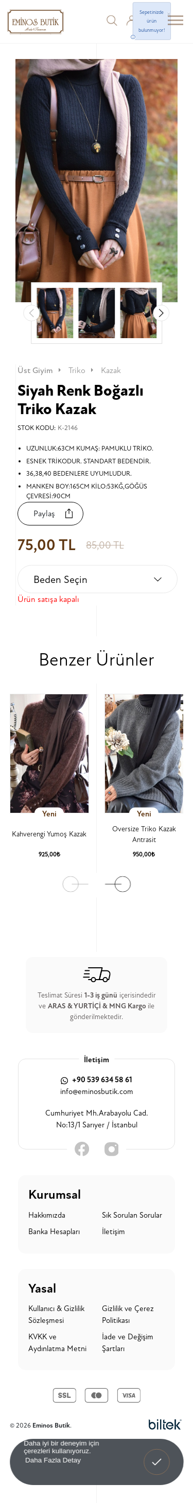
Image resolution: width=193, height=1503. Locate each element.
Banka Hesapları (54, 1232)
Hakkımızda (46, 1215)
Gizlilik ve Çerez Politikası (128, 1314)
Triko (81, 370)
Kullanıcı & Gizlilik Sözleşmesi (56, 1314)
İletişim (113, 1232)
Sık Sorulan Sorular (132, 1215)
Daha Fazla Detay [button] (52, 1459)
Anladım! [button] (157, 1454)
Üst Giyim (40, 370)
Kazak (111, 370)
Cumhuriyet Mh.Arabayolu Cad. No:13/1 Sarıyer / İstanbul (96, 1119)
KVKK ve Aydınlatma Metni (57, 1343)
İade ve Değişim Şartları (127, 1343)
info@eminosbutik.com (96, 1092)
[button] (161, 313)
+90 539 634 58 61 (96, 1080)
